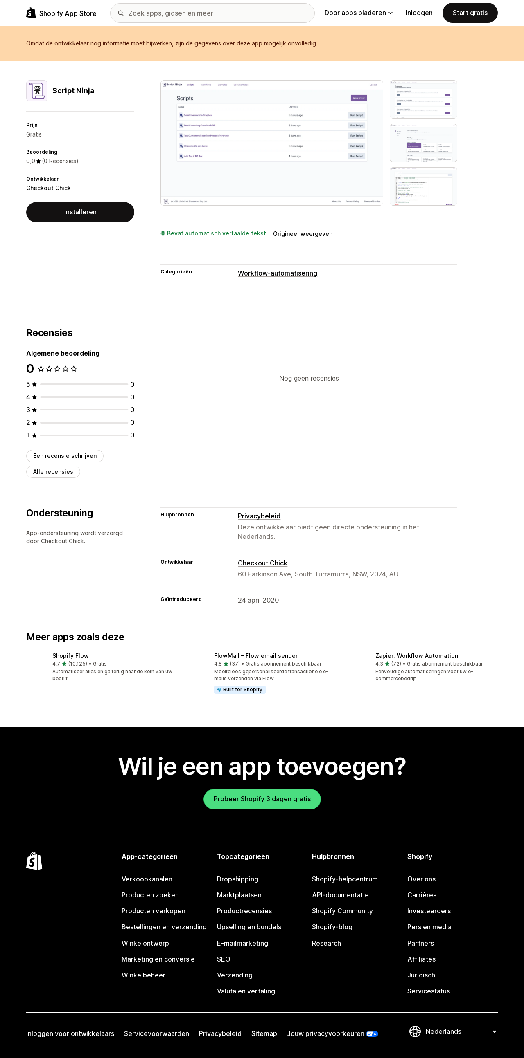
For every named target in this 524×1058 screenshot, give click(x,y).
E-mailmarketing (242, 943)
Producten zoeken (150, 895)
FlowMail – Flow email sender (256, 655)
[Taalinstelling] (461, 1031)
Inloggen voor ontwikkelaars (70, 1033)
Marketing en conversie (158, 959)
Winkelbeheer (143, 975)
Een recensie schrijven (65, 455)
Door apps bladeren (359, 13)
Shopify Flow (70, 655)
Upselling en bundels (249, 927)
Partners (420, 943)
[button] (100, 668)
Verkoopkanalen (147, 879)
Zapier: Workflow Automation (416, 655)
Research (326, 943)
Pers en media (429, 927)
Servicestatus (428, 991)
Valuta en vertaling (246, 991)
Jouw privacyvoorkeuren (325, 1033)
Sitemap (264, 1033)
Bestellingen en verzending (164, 927)
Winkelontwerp (145, 943)
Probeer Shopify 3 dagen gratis (262, 799)
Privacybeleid (259, 516)
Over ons (421, 879)
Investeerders (429, 911)
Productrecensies (244, 911)
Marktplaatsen (239, 895)
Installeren (80, 212)
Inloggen (419, 13)
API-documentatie (340, 895)
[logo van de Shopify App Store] (61, 12)
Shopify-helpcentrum (345, 879)
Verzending (235, 975)
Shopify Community (342, 911)
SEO (223, 959)
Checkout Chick (48, 187)
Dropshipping (237, 879)
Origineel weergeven (302, 233)
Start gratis (470, 13)
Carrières (421, 895)
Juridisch (421, 975)
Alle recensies (53, 471)
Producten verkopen (153, 911)
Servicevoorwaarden (156, 1033)
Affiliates (421, 959)
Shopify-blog (332, 927)
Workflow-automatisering (277, 273)
